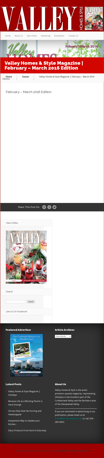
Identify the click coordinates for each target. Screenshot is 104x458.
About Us (19, 35)
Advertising (45, 35)
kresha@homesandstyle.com (68, 418)
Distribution (59, 35)
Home (8, 35)
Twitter (54, 207)
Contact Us (73, 35)
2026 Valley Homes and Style (73, 450)
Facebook (49, 207)
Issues (25, 76)
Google (44, 207)
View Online (32, 35)
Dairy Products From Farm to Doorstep (27, 430)
